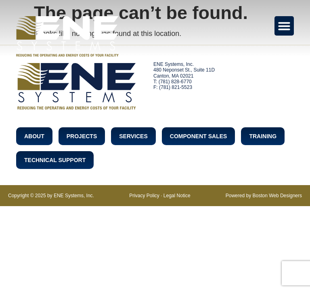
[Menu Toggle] (284, 26)
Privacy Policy (144, 195)
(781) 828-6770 (175, 81)
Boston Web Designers (277, 195)
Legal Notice (177, 195)
